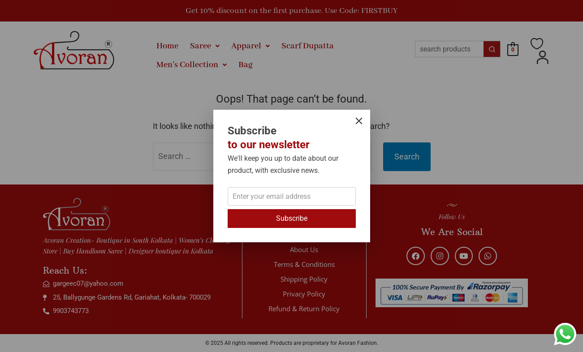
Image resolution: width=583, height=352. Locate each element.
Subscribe (291, 218)
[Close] (359, 121)
